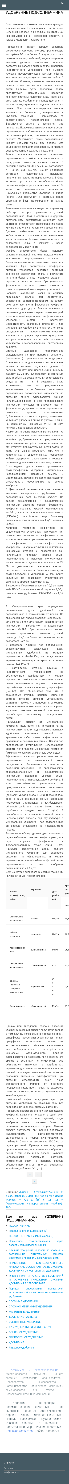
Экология (52, 1431)
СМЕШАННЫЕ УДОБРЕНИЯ (25, 1321)
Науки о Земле (50, 1418)
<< (30, 1174)
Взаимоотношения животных (27, 1406)
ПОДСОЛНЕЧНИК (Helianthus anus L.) (31, 1236)
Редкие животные (48, 1427)
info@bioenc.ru (11, 1472)
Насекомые (28, 1418)
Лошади (11, 1418)
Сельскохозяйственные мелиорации (28, 1393)
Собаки (39, 1431)
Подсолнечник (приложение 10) (28, 1230)
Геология (30, 1410)
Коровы (11, 1414)
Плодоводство (15, 1381)
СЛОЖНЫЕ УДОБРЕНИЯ (23, 1301)
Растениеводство (16, 1385)
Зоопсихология (51, 1410)
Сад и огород (38, 1385)
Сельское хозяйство (19, 1431)
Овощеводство (51, 1377)
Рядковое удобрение (21, 1347)
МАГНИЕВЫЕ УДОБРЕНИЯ (25, 1311)
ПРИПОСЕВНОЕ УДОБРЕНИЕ (26, 1337)
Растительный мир (19, 1427)
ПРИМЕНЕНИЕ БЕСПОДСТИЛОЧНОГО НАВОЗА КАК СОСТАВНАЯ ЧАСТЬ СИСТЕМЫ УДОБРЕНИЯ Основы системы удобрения (36, 1266)
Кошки (25, 1414)
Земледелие (29, 1377)
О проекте (9, 1462)
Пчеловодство (47, 1381)
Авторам (8, 1468)
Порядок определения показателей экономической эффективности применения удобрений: (36, 1292)
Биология (19, 1402)
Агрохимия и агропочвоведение (34, 1369)
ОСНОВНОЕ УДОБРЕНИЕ (23, 1332)
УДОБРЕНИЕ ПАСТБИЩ (23, 1316)
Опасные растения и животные (32, 1423)
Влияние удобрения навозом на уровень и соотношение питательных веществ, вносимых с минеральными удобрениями (36, 1254)
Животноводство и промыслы (27, 1373)
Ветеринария (47, 1402)
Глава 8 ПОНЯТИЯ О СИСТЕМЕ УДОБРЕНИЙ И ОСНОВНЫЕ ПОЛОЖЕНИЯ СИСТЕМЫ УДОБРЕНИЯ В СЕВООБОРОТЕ (36, 1279)
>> (38, 1174)
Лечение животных (47, 1414)
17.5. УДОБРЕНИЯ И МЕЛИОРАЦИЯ (30, 1327)
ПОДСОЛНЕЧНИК (19, 1225)
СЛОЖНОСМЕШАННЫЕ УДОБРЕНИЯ (31, 1306)
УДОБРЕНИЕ (16, 1342)
